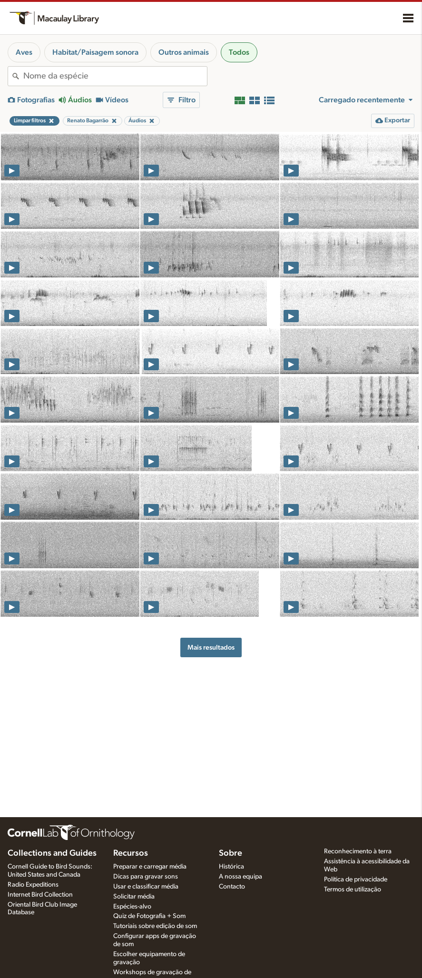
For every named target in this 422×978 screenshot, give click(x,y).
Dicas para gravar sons (145, 876)
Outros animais (183, 52)
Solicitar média (134, 896)
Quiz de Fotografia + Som (149, 916)
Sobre (230, 853)
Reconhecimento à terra (358, 851)
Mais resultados (211, 647)
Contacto (232, 886)
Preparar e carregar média (149, 866)
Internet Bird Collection (40, 894)
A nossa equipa (240, 876)
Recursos (130, 853)
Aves (24, 52)
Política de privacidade (355, 879)
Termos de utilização (352, 889)
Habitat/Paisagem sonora (95, 52)
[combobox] (115, 76)
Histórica (231, 866)
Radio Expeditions (33, 884)
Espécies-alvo (132, 906)
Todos (239, 52)
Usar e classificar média (145, 886)
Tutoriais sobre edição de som (155, 926)
